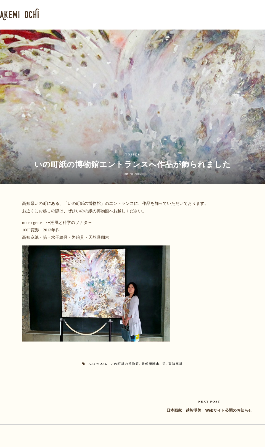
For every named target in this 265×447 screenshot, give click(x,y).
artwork (98, 363)
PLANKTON (156, 14)
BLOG (228, 14)
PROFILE (89, 14)
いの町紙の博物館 (124, 363)
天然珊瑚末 (151, 363)
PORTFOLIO (121, 14)
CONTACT (254, 14)
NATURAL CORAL (193, 14)
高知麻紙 (175, 363)
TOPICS (132, 154)
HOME (64, 14)
